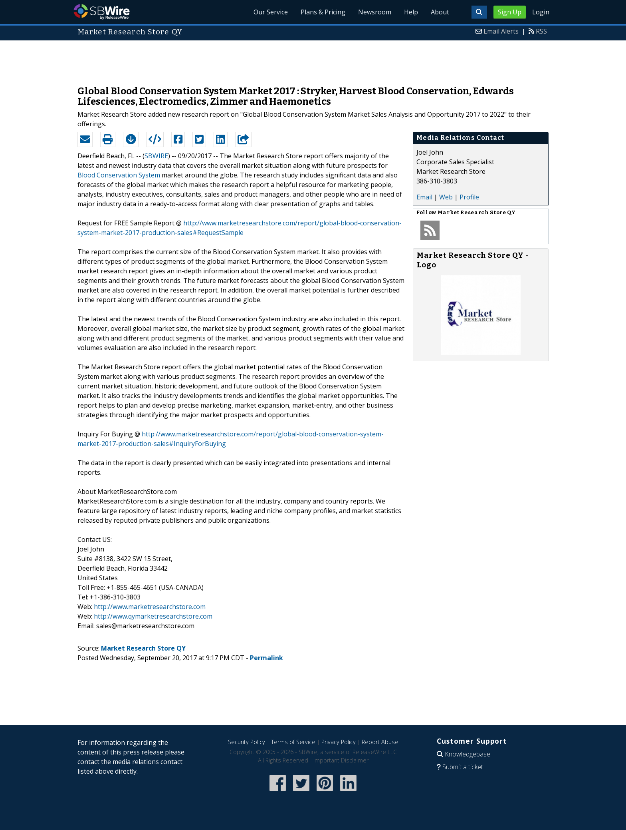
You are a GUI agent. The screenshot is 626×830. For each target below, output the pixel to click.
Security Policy (246, 742)
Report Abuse (380, 742)
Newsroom (374, 12)
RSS (541, 31)
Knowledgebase (467, 754)
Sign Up (509, 12)
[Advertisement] (313, 59)
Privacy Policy (338, 742)
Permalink (266, 657)
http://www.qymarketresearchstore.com (153, 616)
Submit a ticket (462, 766)
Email (424, 197)
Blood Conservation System (118, 175)
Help (411, 12)
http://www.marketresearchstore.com (150, 606)
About (440, 12)
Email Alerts (501, 31)
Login (540, 12)
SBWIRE (156, 155)
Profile (469, 197)
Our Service (271, 12)
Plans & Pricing (323, 12)
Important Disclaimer (340, 760)
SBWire (101, 12)
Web (446, 197)
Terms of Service (293, 742)
